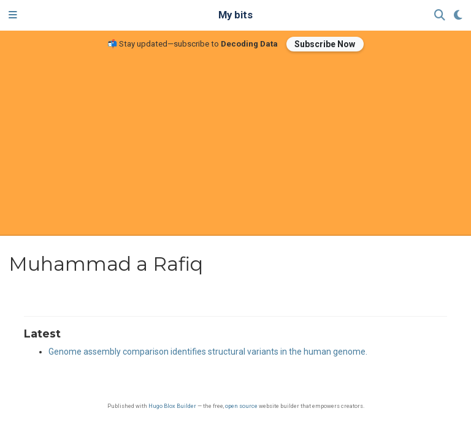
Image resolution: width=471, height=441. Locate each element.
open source (241, 405)
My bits (235, 15)
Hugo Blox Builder (172, 405)
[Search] (439, 16)
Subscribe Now (324, 44)
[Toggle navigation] (13, 15)
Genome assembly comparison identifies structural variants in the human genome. (207, 351)
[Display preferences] (458, 16)
